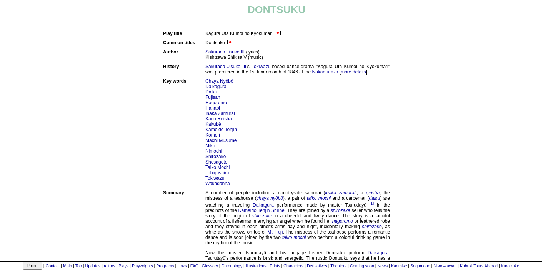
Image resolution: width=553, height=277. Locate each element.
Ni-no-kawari (444, 266)
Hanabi (212, 108)
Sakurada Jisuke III (225, 52)
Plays (123, 266)
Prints (275, 266)
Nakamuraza (325, 72)
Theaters (338, 266)
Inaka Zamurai (220, 113)
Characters (293, 266)
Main (67, 266)
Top (78, 266)
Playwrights (142, 266)
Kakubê (213, 124)
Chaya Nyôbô (219, 81)
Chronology (232, 266)
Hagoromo (216, 102)
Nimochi (213, 151)
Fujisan (212, 97)
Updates (93, 266)
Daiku (211, 92)
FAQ (194, 266)
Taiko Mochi (217, 167)
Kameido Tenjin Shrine (261, 210)
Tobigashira (217, 172)
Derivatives (317, 266)
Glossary (210, 266)
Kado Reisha (218, 119)
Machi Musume (221, 140)
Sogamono (420, 266)
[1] (371, 203)
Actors (109, 266)
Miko (210, 146)
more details (353, 72)
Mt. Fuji (275, 232)
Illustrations (256, 266)
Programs (165, 266)
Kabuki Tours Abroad (479, 266)
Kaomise (399, 266)
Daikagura (216, 86)
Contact (53, 266)
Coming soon (362, 266)
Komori (212, 135)
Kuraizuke (510, 266)
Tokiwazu (261, 66)
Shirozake (215, 156)
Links (182, 266)
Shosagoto (216, 162)
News (383, 266)
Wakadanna (217, 183)
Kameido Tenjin (221, 129)
